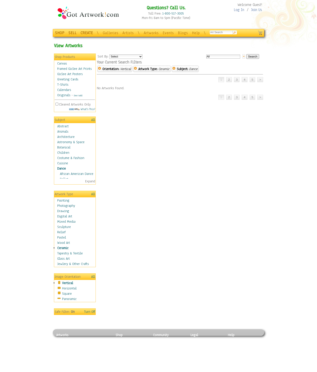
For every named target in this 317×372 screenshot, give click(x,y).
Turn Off (89, 311)
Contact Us (235, 340)
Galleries (110, 32)
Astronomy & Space (71, 142)
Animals (62, 131)
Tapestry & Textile (70, 253)
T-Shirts (62, 84)
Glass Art (63, 258)
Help (196, 32)
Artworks (151, 32)
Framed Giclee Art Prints (74, 69)
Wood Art (63, 243)
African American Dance (76, 174)
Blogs (183, 32)
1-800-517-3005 (173, 13)
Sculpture (64, 227)
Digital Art (64, 216)
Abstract (63, 126)
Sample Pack (237, 345)
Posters (121, 350)
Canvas (62, 63)
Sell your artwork (165, 359)
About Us (234, 350)
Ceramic (62, 248)
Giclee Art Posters (70, 74)
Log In (239, 9)
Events (168, 32)
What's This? (82, 109)
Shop (119, 335)
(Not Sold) (78, 95)
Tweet (232, 369)
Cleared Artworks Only (75, 104)
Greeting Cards (67, 79)
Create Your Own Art (130, 369)
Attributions (197, 350)
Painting (63, 200)
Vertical (67, 283)
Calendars (64, 90)
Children (63, 152)
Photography (66, 206)
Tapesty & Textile (97, 359)
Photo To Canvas (127, 340)
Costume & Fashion (70, 158)
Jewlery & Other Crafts (73, 264)
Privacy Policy (200, 340)
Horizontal (69, 288)
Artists (128, 32)
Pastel (61, 237)
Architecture (66, 137)
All (93, 120)
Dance (61, 168)
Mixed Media (66, 221)
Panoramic (69, 299)
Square (67, 293)
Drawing (63, 211)
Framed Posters (126, 345)
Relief (61, 232)
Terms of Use (199, 345)
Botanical (63, 147)
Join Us (256, 9)
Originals (63, 95)
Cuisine (62, 163)
